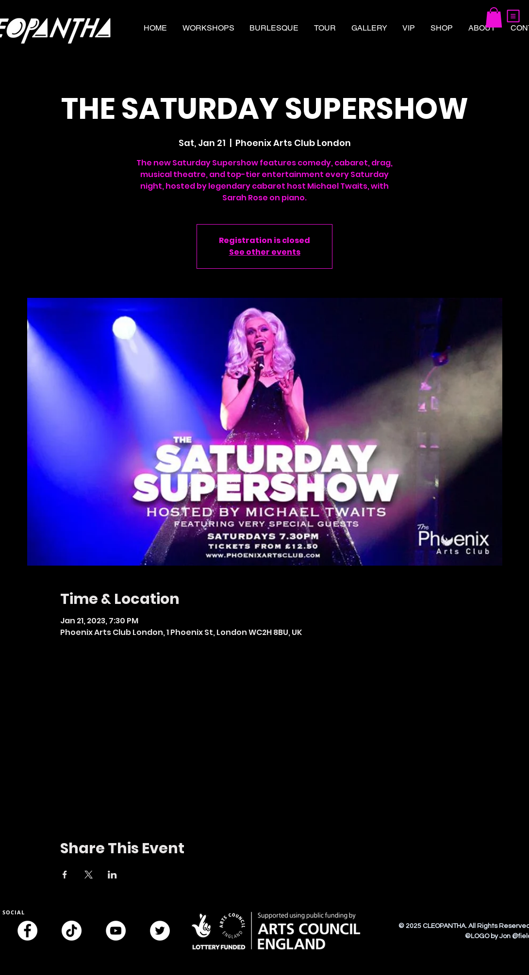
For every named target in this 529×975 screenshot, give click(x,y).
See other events (264, 252)
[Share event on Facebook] (64, 874)
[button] (513, 16)
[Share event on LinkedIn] (112, 874)
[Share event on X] (88, 874)
